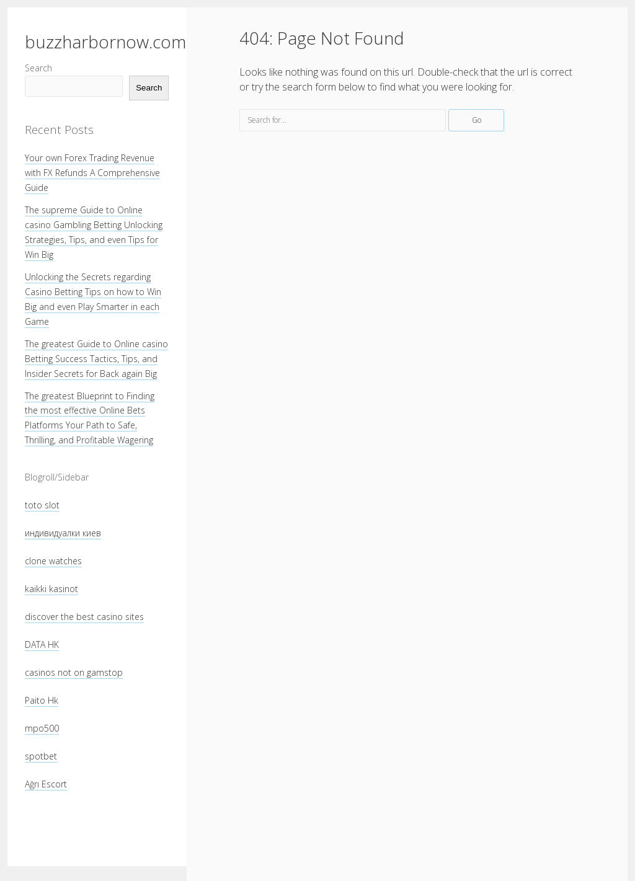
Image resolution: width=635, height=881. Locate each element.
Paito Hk (41, 700)
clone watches (53, 561)
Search (38, 68)
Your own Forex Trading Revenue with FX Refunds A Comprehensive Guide (92, 172)
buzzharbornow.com (105, 41)
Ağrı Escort (46, 784)
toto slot (42, 505)
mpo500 (42, 728)
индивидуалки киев (63, 533)
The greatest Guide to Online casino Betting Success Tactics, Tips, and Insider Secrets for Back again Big (96, 358)
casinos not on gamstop (74, 672)
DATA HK (42, 644)
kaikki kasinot (51, 589)
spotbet (41, 756)
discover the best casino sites (84, 616)
